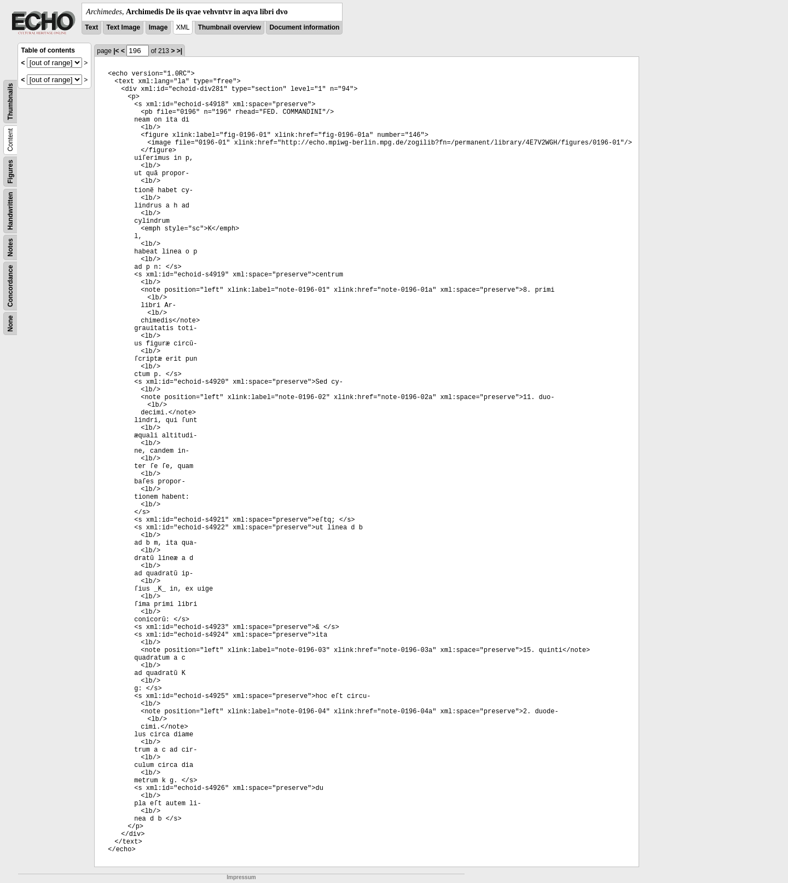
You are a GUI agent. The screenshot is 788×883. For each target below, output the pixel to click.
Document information (304, 27)
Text (91, 27)
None (10, 323)
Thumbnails (10, 101)
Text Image (123, 27)
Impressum (241, 877)
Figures (10, 171)
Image (158, 27)
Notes (10, 247)
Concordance (10, 286)
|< (116, 51)
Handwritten (10, 211)
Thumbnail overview (229, 27)
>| (179, 51)
